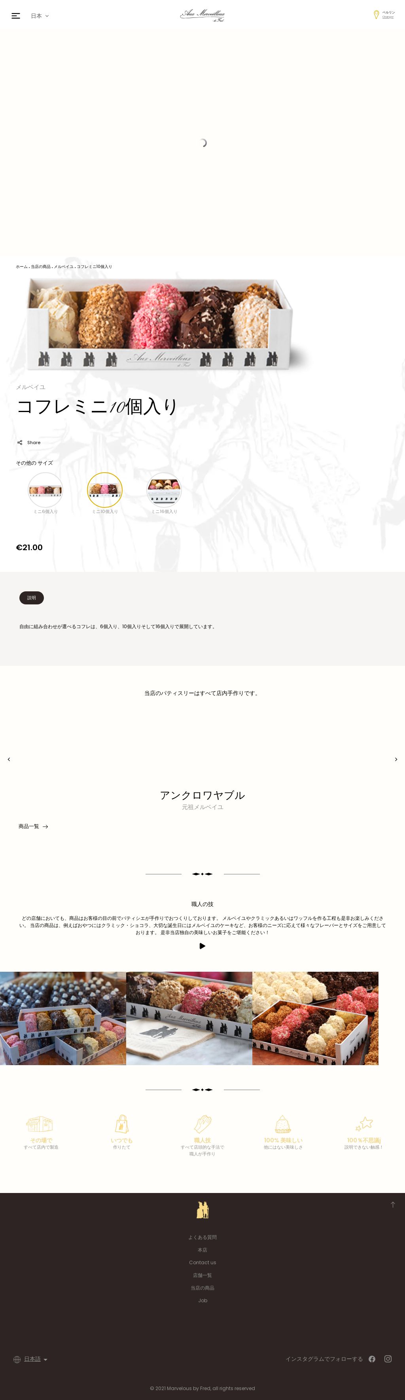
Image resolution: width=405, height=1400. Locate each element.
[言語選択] (37, 1359)
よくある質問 (202, 1237)
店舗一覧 (202, 1275)
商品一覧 (33, 826)
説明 (31, 598)
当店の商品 (202, 1287)
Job (202, 1300)
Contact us (202, 1262)
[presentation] (9, 759)
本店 (202, 1249)
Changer (388, 17)
